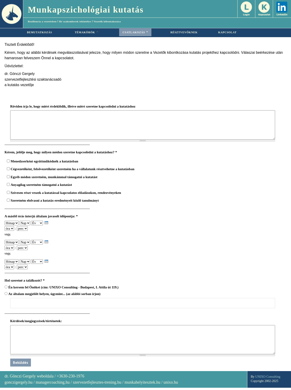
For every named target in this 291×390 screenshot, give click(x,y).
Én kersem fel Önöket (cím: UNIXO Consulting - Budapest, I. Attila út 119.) (63, 287)
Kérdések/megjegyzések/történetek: (36, 321)
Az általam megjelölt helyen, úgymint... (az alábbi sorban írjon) (54, 294)
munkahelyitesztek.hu (142, 382)
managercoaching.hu (53, 382)
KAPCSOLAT (227, 32)
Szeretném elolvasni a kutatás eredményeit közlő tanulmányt (55, 200)
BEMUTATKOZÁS (39, 32)
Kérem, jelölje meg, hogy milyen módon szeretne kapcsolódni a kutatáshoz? (61, 152)
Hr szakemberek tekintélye (75, 21)
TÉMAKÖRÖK (86, 32)
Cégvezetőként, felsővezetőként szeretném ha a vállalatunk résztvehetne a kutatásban (72, 169)
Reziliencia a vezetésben (42, 21)
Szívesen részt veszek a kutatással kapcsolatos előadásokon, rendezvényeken (66, 193)
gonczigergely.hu (19, 382)
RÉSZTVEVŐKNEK (184, 32)
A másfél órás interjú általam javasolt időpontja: (41, 216)
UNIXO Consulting (267, 376)
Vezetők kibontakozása (107, 21)
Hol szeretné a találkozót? (25, 280)
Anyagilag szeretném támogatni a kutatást (41, 185)
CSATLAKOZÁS (135, 32)
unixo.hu (170, 382)
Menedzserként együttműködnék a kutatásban (44, 161)
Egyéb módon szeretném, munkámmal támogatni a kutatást (54, 177)
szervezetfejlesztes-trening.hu (97, 382)
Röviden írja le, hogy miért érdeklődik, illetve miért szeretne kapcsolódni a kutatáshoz (72, 106)
